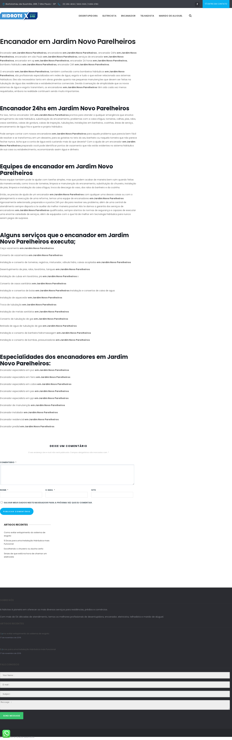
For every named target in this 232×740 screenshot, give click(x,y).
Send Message (11, 715)
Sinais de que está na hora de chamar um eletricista (25, 555)
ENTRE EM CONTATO (216, 4)
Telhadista (147, 15)
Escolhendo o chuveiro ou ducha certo (23, 548)
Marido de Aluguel (171, 15)
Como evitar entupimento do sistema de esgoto (24, 534)
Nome (4, 489)
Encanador (128, 15)
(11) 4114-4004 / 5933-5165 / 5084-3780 (80, 4)
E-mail (50, 489)
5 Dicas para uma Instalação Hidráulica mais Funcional (26, 542)
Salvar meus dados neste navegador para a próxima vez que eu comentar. (48, 502)
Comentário (8, 462)
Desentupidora (88, 15)
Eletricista (109, 15)
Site (93, 489)
